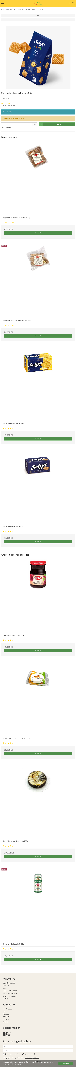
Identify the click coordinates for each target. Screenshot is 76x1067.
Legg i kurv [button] (50, 124)
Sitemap (5, 998)
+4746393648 (12, 991)
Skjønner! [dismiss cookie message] (66, 1063)
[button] (38, 15)
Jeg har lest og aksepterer (22, 1058)
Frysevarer (6, 1014)
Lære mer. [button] (18, 1064)
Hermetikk (6, 1019)
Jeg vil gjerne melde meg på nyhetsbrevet (20, 1054)
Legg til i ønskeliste (7, 127)
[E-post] (38, 1050)
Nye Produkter (7, 1009)
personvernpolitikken (31, 1058)
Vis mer (5, 1022)
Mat (4, 1011)
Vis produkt (38, 233)
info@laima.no (12, 993)
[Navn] (38, 1046)
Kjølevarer (6, 1017)
